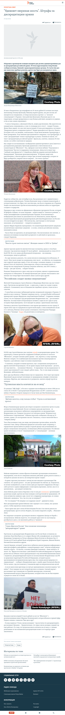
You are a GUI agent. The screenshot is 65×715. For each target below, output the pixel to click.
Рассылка (36, 704)
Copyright (36, 707)
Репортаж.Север (10, 7)
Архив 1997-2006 (38, 691)
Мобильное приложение (11, 691)
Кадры (21, 312)
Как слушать (7, 704)
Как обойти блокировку (11, 707)
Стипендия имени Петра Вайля (13, 694)
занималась (45, 492)
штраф (35, 352)
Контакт (35, 694)
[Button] (46, 22)
